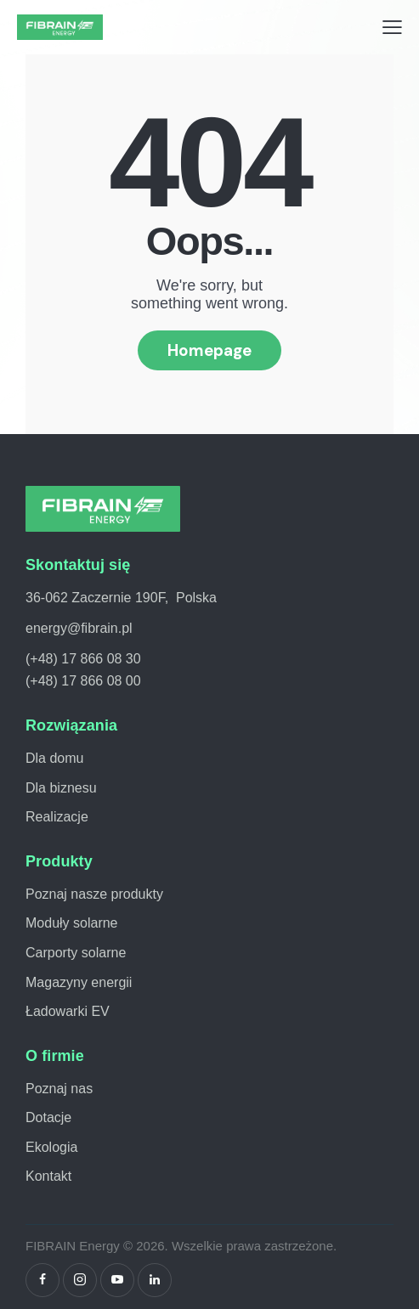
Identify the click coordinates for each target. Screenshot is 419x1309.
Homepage (209, 350)
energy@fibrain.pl (79, 628)
